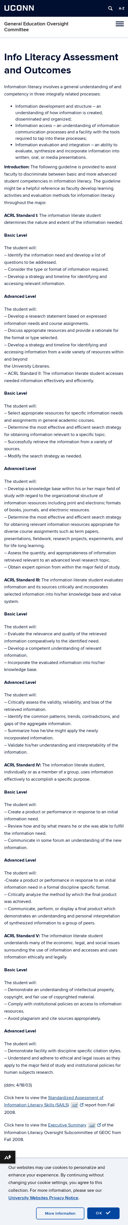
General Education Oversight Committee (36, 27)
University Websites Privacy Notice (43, 1198)
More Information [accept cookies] (60, 1213)
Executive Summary (74, 1125)
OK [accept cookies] (103, 1213)
